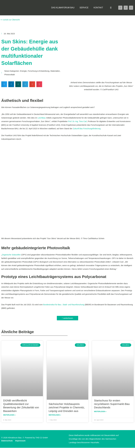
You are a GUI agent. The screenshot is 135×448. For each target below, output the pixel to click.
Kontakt (98, 8)
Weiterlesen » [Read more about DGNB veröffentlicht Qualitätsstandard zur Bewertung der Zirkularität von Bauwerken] (9, 415)
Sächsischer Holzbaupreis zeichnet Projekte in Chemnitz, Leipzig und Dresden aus (67, 407)
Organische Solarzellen (12, 255)
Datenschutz (7, 441)
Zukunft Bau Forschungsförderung (87, 128)
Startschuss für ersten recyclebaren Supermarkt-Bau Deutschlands (112, 404)
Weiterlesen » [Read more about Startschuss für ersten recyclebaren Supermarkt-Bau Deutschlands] (100, 412)
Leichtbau (42, 118)
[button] (110, 7)
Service (84, 8)
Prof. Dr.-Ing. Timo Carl (78, 121)
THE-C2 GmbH (42, 438)
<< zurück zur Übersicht (10, 20)
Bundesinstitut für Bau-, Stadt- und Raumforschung (64, 304)
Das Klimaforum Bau (62, 8)
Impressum (20, 441)
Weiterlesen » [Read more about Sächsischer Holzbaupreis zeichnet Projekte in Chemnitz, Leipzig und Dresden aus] (55, 415)
